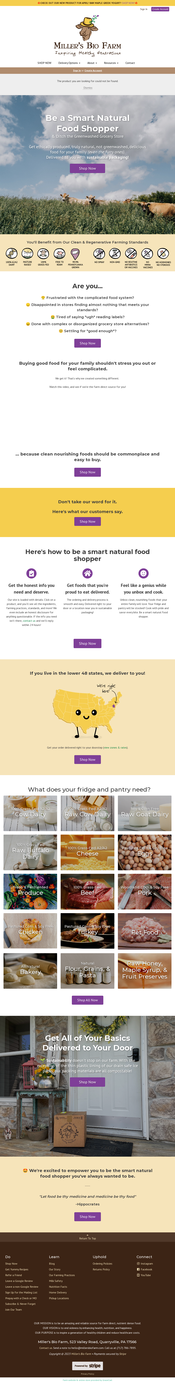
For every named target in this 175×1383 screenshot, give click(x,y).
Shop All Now (87, 1000)
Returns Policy (101, 1269)
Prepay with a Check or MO (21, 1298)
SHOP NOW (44, 63)
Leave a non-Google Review (21, 1286)
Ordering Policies (102, 1263)
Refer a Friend (13, 1275)
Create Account (160, 9)
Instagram (145, 1263)
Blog (52, 1263)
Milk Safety (56, 1281)
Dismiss (87, 87)
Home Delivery (58, 1292)
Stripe (122, 1354)
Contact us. (46, 1348)
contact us (29, 620)
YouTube (144, 1275)
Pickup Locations (59, 1298)
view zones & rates (115, 747)
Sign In (143, 9)
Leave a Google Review (19, 1281)
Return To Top (87, 1237)
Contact (130, 63)
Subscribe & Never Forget (20, 1304)
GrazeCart (107, 1380)
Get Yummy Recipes (16, 1269)
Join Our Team (13, 1309)
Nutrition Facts (58, 1286)
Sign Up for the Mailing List (21, 1292)
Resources (111, 63)
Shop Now (87, 168)
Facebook (144, 1269)
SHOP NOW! (128, 3)
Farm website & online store (76, 1380)
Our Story (54, 1269)
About (92, 63)
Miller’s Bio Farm (81, 1354)
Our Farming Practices (62, 1275)
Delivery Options (69, 63)
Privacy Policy (87, 1374)
